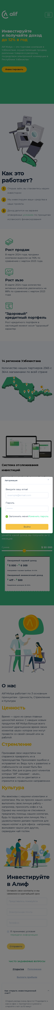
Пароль (10, 502)
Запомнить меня (18, 516)
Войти (27, 526)
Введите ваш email (17, 489)
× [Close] (48, 479)
